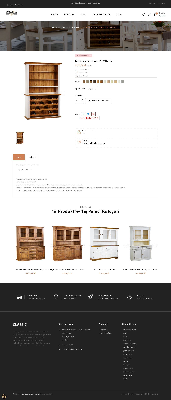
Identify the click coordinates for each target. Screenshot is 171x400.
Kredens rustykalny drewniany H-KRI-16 (30, 269)
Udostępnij (83, 114)
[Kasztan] (101, 82)
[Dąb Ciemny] (84, 82)
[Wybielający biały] (105, 82)
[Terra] (108, 82)
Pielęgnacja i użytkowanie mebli (128, 358)
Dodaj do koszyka (98, 100)
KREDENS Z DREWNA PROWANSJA (103, 269)
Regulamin (127, 340)
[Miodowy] (91, 82)
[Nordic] (87, 82)
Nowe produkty (106, 333)
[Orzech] (98, 82)
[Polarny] (119, 82)
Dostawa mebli (129, 372)
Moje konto (127, 375)
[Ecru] (112, 82)
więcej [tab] (32, 157)
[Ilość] (78, 101)
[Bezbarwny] (115, 82)
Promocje (103, 329)
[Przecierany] (122, 82)
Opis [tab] (19, 157)
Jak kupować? (128, 351)
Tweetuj (88, 114)
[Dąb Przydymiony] (94, 82)
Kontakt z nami (66, 324)
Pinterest (93, 114)
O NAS (83, 14)
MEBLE (54, 14)
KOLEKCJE (69, 14)
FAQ (125, 336)
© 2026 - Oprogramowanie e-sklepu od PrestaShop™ (33, 394)
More (119, 14)
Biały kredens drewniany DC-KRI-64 (140, 269)
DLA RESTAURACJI (102, 14)
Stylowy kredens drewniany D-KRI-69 (67, 269)
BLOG (125, 379)
